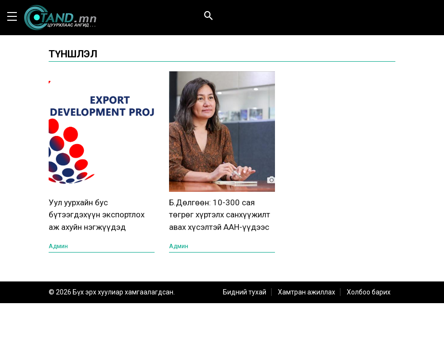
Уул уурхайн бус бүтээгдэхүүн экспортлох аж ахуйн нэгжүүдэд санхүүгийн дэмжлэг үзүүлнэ (96, 227)
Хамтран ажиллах (306, 292)
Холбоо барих (369, 292)
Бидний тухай (244, 292)
